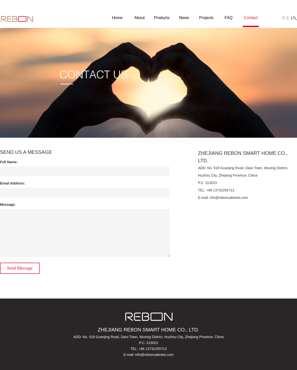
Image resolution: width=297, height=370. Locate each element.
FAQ (228, 18)
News (184, 18)
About (139, 18)
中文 (286, 18)
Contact (251, 18)
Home (117, 18)
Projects (206, 18)
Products (162, 18)
